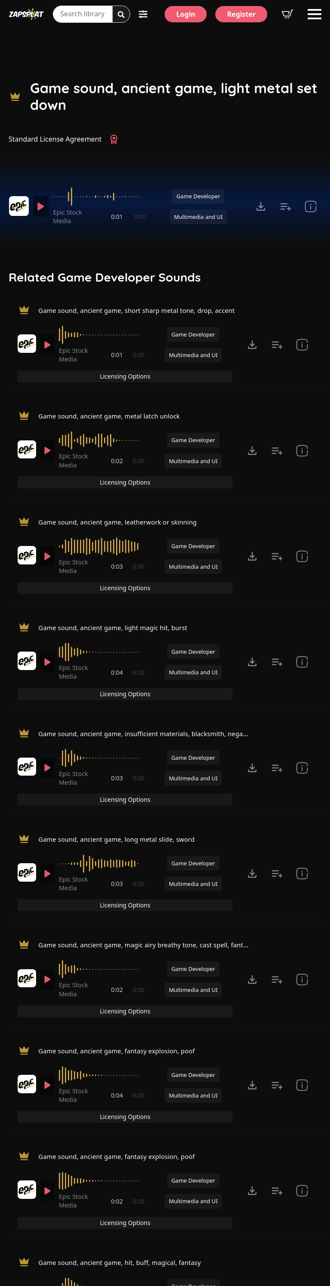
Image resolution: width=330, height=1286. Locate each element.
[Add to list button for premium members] (285, 206)
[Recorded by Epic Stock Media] (18, 205)
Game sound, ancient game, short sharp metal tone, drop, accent (145, 312)
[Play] (42, 206)
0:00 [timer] (140, 216)
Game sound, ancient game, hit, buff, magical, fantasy (127, 1125)
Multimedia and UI (198, 217)
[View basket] (287, 14)
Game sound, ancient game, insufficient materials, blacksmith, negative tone (164, 673)
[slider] (101, 197)
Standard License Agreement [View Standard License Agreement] (55, 139)
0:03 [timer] (118, 539)
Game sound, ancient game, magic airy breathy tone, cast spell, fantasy (155, 854)
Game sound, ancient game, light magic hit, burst (119, 583)
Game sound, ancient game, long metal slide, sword (123, 764)
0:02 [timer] (118, 449)
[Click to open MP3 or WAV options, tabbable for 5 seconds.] (261, 206)
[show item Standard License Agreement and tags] (310, 206)
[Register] (241, 14)
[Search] (121, 14)
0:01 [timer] (118, 216)
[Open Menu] (314, 14)
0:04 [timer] (118, 629)
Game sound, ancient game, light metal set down (174, 96)
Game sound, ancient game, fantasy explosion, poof (123, 944)
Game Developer (198, 196)
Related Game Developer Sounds (105, 277)
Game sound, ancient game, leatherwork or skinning (124, 492)
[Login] (186, 14)
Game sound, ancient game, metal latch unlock (115, 402)
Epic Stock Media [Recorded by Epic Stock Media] (71, 216)
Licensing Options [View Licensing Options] (284, 312)
